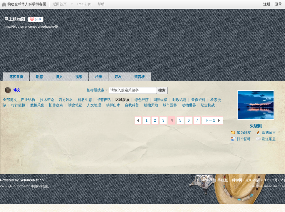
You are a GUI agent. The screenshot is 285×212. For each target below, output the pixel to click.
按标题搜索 (95, 90)
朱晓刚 (256, 126)
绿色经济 (142, 100)
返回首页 (60, 4)
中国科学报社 (40, 186)
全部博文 (10, 100)
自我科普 (132, 105)
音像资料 (198, 100)
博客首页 (16, 77)
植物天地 (151, 105)
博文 (59, 77)
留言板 (139, 77)
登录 (278, 4)
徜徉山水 (113, 105)
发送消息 (269, 139)
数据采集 (37, 105)
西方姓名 (66, 100)
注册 (266, 4)
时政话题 (179, 100)
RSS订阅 (84, 4)
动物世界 (189, 105)
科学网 (237, 180)
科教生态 (85, 100)
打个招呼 (244, 139)
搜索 (161, 90)
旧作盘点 (56, 105)
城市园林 (170, 105)
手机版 (222, 180)
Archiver (207, 180)
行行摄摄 (18, 105)
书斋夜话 (104, 100)
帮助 (101, 4)
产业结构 (28, 100)
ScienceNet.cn (32, 180)
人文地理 (94, 105)
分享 (38, 19)
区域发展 (122, 100)
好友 (118, 77)
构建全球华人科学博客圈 (26, 4)
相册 (98, 77)
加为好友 (244, 132)
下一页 (210, 120)
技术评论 (47, 100)
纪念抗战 (208, 105)
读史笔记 (75, 105)
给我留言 (269, 132)
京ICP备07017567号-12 (264, 180)
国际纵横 (160, 100)
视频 (78, 77)
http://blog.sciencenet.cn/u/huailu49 (31, 26)
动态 (39, 77)
